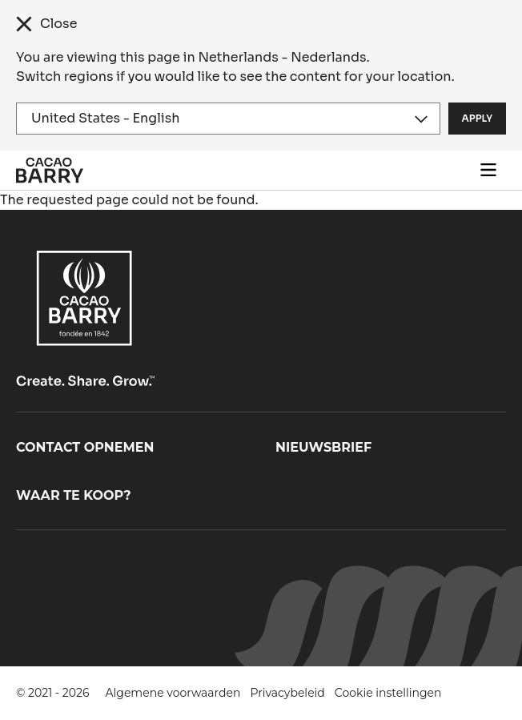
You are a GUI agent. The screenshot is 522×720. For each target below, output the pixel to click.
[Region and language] (228, 119)
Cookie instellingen (388, 693)
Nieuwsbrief (323, 447)
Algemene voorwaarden (173, 693)
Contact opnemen (85, 447)
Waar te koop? (73, 495)
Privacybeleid (287, 693)
